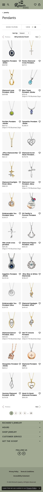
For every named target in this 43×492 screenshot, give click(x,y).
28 (31, 413)
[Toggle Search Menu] (8, 4)
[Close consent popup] (39, 488)
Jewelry (6, 13)
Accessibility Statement (21, 476)
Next (37, 37)
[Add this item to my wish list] (20, 61)
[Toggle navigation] (3, 4)
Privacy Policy (13, 472)
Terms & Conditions (27, 472)
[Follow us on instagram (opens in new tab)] (23, 453)
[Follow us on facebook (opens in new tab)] (19, 453)
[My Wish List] (35, 4)
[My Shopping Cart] (39, 4)
